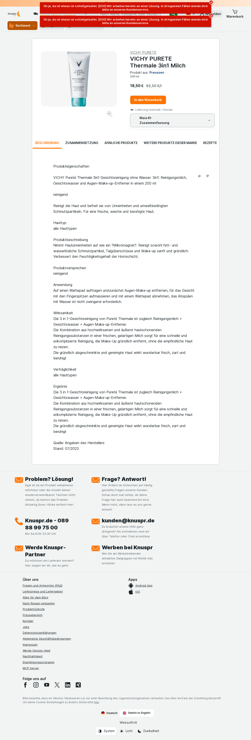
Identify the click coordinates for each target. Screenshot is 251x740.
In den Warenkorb (148, 100)
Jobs (26, 627)
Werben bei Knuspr (127, 547)
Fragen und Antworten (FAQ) (42, 585)
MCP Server (31, 668)
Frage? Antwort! (124, 479)
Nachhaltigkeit (33, 656)
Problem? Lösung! (49, 479)
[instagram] (36, 685)
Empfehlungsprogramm (38, 662)
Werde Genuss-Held (36, 650)
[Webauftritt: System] (106, 731)
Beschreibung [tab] (47, 143)
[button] (235, 14)
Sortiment (22, 25)
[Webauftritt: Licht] (125, 731)
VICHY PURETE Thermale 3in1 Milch (158, 62)
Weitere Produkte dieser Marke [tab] (170, 143)
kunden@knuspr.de (128, 520)
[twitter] (57, 685)
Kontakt (28, 621)
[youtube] (46, 685)
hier (96, 702)
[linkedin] (67, 685)
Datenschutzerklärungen (39, 632)
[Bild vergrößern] (110, 114)
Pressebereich (33, 615)
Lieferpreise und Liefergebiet (43, 591)
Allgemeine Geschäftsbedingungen (47, 638)
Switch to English (136, 713)
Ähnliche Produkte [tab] (121, 143)
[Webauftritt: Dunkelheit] (148, 731)
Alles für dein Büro (35, 597)
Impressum (30, 644)
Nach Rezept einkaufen (39, 603)
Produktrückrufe (34, 609)
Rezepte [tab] (210, 143)
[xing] (78, 685)
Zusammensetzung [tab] (81, 143)
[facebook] (25, 685)
